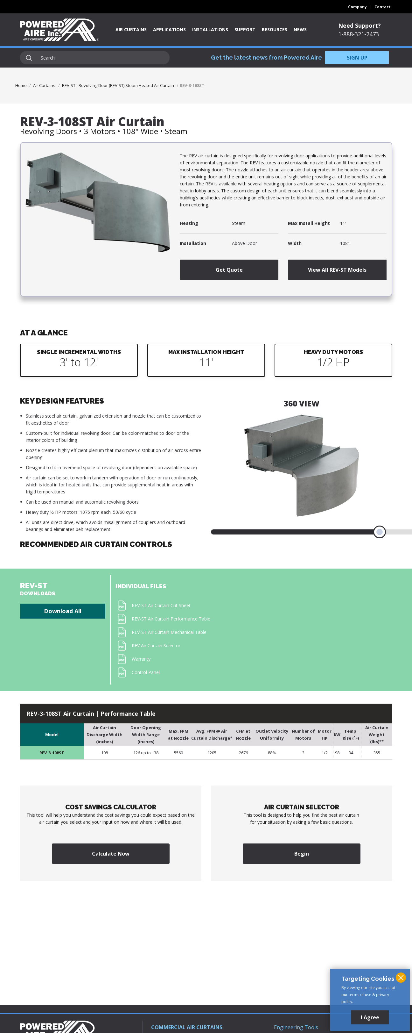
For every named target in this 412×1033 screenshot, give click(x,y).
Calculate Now (110, 853)
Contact (382, 7)
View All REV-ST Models (337, 269)
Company (357, 7)
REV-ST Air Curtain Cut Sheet (161, 605)
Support (244, 29)
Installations (210, 29)
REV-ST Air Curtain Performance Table (171, 619)
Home (21, 85)
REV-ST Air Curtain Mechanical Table (169, 632)
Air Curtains (131, 29)
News (300, 29)
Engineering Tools (296, 1027)
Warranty (141, 659)
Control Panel (146, 672)
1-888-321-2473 (358, 34)
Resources (274, 29)
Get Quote (229, 269)
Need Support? (359, 25)
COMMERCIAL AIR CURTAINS (186, 1027)
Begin (301, 853)
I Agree (370, 1017)
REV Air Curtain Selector (156, 645)
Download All (62, 611)
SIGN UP (357, 57)
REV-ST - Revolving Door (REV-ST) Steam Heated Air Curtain (118, 85)
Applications (169, 29)
